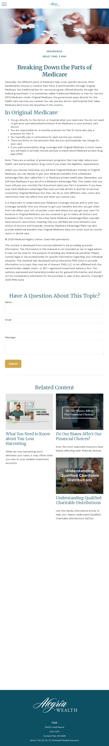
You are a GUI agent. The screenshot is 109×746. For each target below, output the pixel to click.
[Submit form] (13, 364)
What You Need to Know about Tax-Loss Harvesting (28, 438)
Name (8, 302)
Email (8, 319)
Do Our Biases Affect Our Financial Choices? (78, 436)
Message (10, 337)
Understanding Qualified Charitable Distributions (78, 500)
